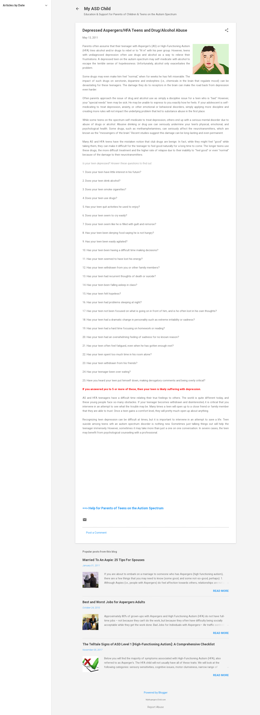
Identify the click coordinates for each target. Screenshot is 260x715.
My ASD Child (97, 8)
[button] (226, 30)
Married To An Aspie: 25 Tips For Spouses (113, 560)
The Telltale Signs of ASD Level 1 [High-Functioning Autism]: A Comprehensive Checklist (149, 644)
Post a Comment (96, 532)
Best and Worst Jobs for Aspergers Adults (114, 602)
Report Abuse (156, 707)
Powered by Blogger (156, 692)
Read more (221, 591)
